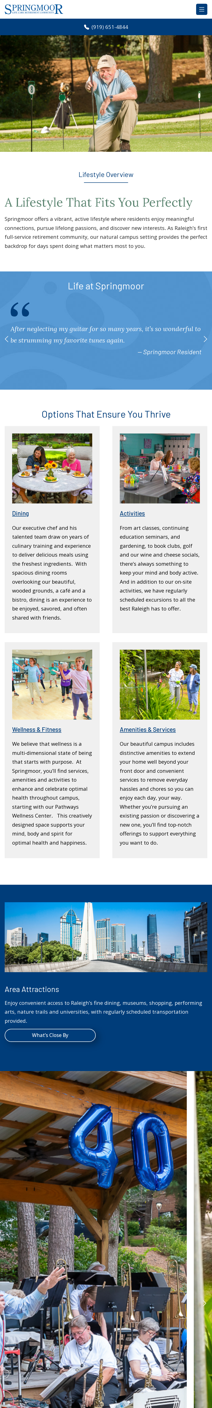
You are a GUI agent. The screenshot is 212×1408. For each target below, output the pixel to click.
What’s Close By (50, 1035)
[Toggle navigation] (201, 9)
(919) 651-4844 (106, 26)
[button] (6, 339)
